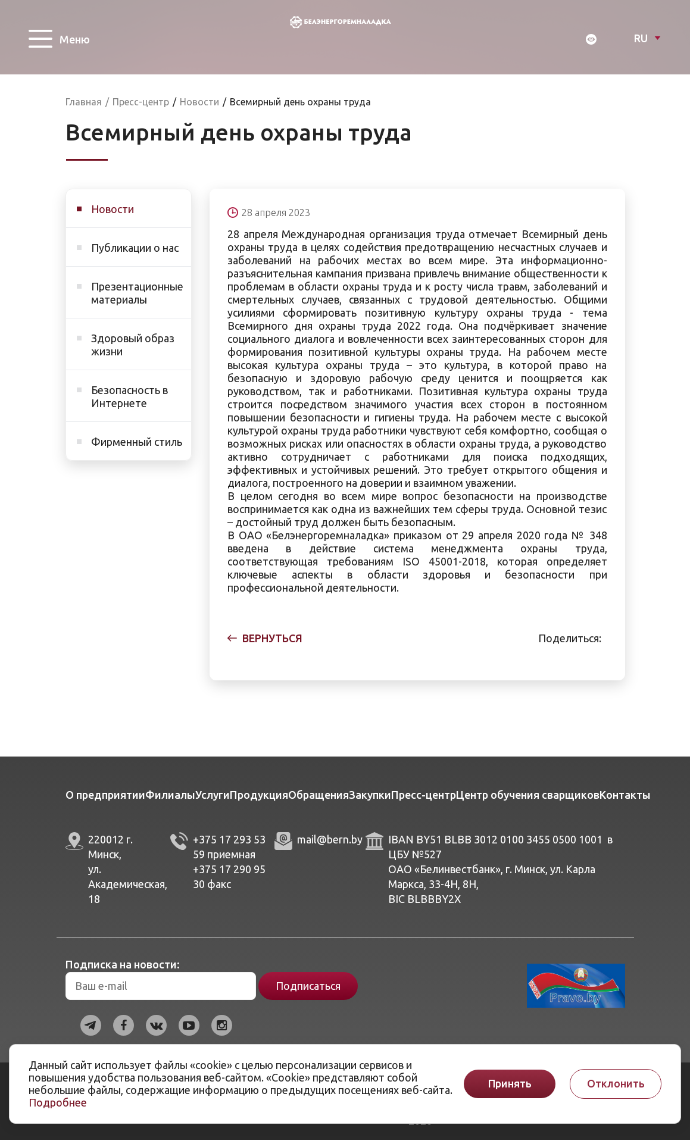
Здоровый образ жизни (132, 351)
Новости (112, 216)
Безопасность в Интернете (129, 403)
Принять (510, 1083)
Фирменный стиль (136, 449)
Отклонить (616, 1083)
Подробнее (58, 1102)
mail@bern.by (330, 846)
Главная (83, 109)
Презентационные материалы (137, 299)
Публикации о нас (135, 255)
